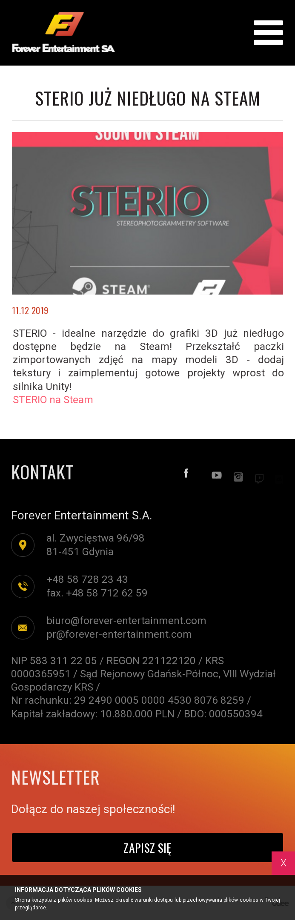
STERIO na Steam (57, 400)
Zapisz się (147, 847)
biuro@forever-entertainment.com (122, 621)
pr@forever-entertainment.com (115, 634)
